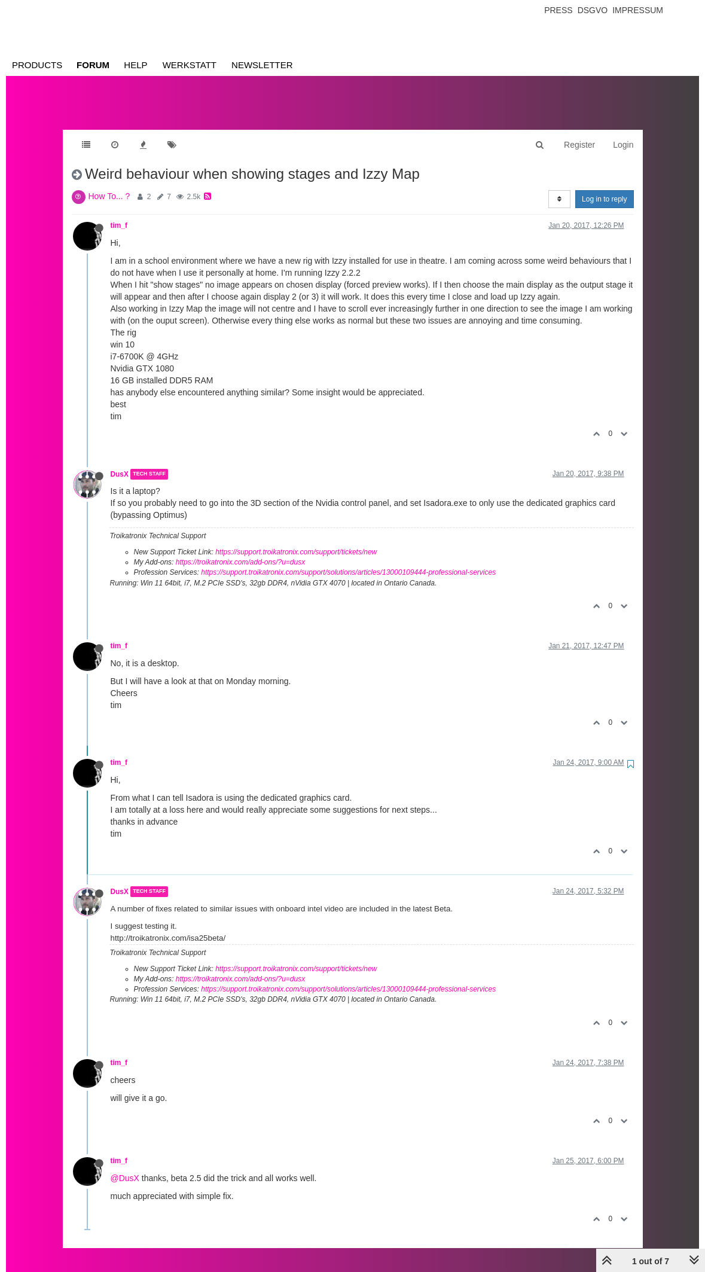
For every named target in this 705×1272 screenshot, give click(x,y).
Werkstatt (189, 65)
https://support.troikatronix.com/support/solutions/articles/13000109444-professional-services (348, 560)
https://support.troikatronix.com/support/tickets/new (296, 540)
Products (37, 65)
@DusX (125, 1166)
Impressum (637, 10)
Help (135, 65)
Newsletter (262, 65)
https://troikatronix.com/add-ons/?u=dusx (240, 550)
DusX (120, 462)
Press (558, 10)
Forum (93, 65)
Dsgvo (593, 10)
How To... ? (109, 184)
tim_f (119, 213)
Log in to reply (604, 187)
